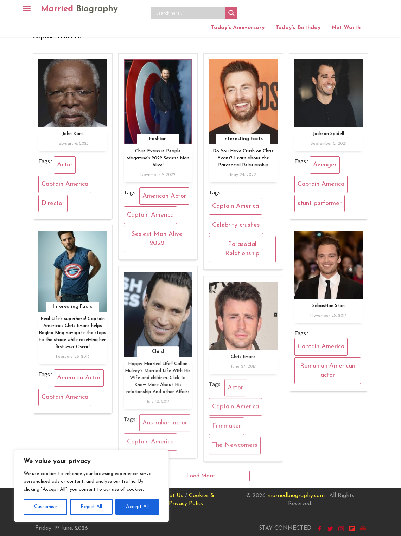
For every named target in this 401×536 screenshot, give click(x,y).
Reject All (91, 506)
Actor (64, 164)
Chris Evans (243, 359)
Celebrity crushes (236, 225)
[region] (91, 486)
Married (79, 9)
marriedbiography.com (296, 495)
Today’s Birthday (298, 28)
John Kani (72, 134)
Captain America (65, 184)
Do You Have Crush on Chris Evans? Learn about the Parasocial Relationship (243, 158)
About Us (171, 495)
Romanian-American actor (327, 370)
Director (53, 203)
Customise (45, 506)
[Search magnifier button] (231, 13)
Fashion (158, 138)
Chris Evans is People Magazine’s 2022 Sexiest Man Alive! (157, 158)
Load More (200, 476)
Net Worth (346, 28)
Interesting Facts (243, 138)
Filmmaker (226, 429)
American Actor (164, 196)
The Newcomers (234, 448)
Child (158, 354)
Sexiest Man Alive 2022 (157, 239)
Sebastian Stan (328, 306)
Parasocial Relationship (242, 249)
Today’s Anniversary (238, 28)
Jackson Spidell (328, 134)
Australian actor (164, 425)
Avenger (325, 164)
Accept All (137, 506)
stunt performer (320, 203)
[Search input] (190, 13)
